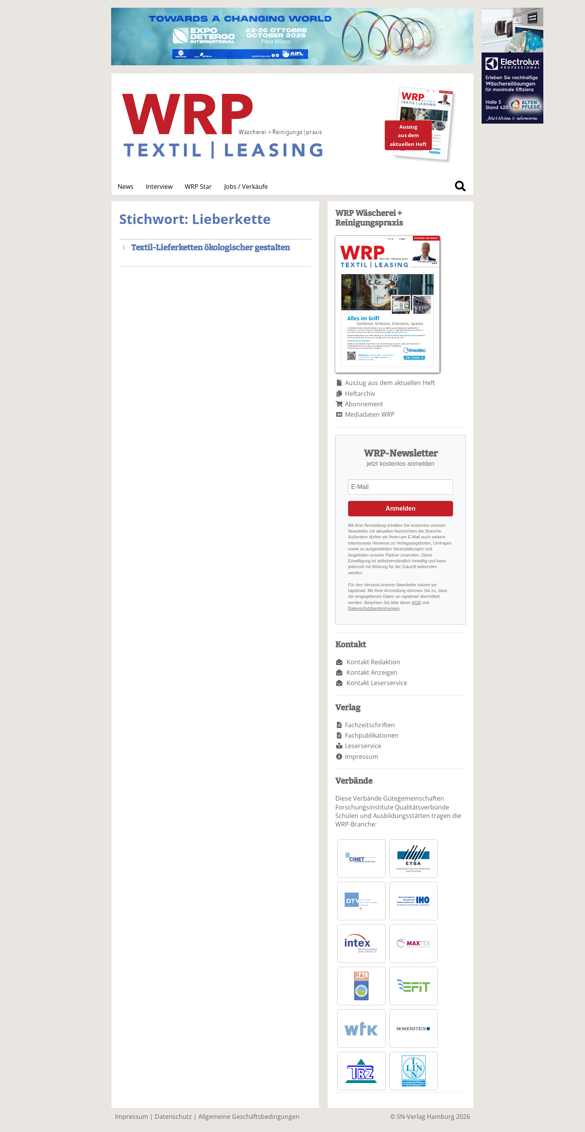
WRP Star (198, 186)
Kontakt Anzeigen (372, 672)
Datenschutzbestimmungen (373, 608)
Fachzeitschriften (370, 725)
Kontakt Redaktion (373, 662)
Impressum (361, 756)
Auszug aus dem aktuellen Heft (390, 382)
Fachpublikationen (372, 735)
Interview (159, 186)
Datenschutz (173, 1116)
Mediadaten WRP (370, 414)
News (126, 186)
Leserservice (363, 746)
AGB (416, 602)
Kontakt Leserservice (377, 683)
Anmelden (400, 508)
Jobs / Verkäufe (246, 186)
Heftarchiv (360, 393)
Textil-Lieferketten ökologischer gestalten (210, 248)
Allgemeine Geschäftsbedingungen (248, 1116)
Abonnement (364, 404)
